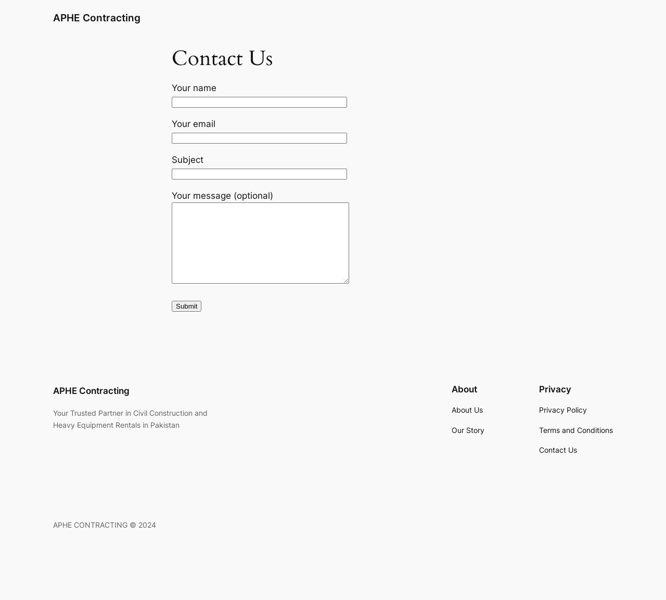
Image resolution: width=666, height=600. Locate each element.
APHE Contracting (96, 17)
